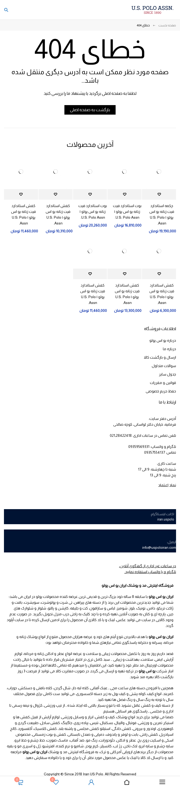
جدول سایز (167, 374)
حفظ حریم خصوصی (161, 391)
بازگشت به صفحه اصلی (90, 109)
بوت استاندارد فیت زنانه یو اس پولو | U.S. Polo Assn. (127, 211)
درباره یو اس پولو (162, 340)
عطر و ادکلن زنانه (50, 653)
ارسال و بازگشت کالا (160, 357)
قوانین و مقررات (163, 383)
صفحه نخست (167, 25)
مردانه (29, 653)
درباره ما (169, 349)
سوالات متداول (164, 366)
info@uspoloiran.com (159, 547)
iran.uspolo (165, 519)
